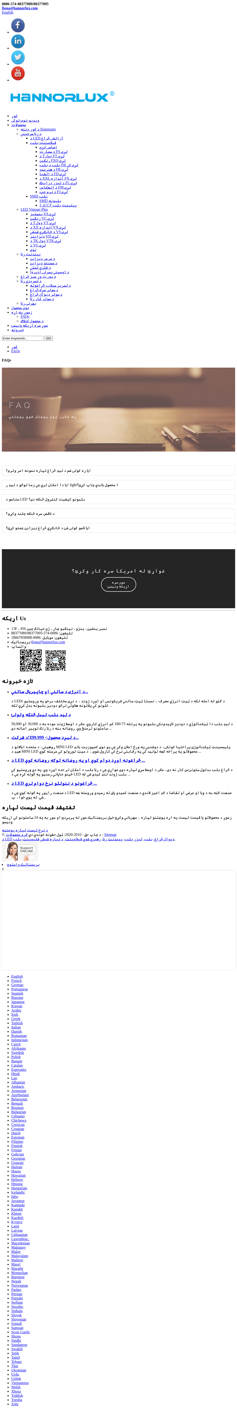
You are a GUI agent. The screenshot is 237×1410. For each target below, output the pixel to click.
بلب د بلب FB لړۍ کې (58, 165)
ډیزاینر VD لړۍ (44, 236)
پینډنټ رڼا (31, 254)
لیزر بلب (133, 839)
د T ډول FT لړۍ (51, 156)
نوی (33, 250)
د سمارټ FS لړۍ (53, 152)
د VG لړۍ (38, 245)
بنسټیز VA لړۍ (43, 214)
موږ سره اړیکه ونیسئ (29, 325)
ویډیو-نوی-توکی (25, 120)
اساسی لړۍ (48, 147)
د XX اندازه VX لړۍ (48, 227)
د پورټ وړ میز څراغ (38, 276)
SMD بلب (39, 196)
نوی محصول (20, 308)
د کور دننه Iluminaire (38, 129)
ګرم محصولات (17, 835)
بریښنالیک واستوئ (23, 864)
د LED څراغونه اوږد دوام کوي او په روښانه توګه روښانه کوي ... (78, 760)
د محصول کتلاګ (32, 321)
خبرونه (17, 330)
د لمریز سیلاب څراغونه (50, 285)
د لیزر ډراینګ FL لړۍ (58, 183)
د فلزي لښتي (40, 268)
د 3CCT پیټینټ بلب (58, 205)
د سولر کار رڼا (42, 299)
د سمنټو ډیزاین (43, 263)
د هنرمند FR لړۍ (53, 169)
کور (14, 116)
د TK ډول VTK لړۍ (45, 241)
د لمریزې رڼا (31, 281)
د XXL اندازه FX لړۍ (58, 178)
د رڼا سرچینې (31, 134)
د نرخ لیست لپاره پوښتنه (25, 830)
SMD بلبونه (50, 201)
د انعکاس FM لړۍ (55, 187)
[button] (118, 584)
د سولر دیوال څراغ (46, 294)
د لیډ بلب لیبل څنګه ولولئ (41, 714)
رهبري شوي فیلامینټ (83, 839)
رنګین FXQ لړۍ (52, 161)
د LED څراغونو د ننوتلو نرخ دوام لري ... (54, 783)
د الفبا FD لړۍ (52, 174)
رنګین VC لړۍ (42, 218)
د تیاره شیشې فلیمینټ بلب (38, 839)
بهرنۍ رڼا (28, 303)
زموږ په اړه (21, 312)
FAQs (25, 316)
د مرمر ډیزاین (42, 259)
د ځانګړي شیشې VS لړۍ (49, 232)
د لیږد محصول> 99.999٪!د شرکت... (45, 737)
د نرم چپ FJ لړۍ (53, 192)
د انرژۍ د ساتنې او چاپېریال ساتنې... (49, 691)
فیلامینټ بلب (43, 143)
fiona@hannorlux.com (20, 8)
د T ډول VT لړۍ (43, 223)
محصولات (18, 125)
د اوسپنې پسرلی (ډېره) (49, 272)
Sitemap (110, 835)
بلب (148, 839)
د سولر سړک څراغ (44, 290)
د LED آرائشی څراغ (46, 138)
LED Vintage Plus (34, 209)
